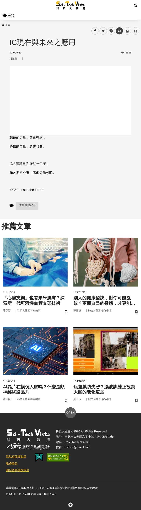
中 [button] (119, 31)
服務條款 (12, 463)
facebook (95, 31)
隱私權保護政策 (16, 456)
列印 (127, 31)
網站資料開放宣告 (17, 470)
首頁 (5, 24)
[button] (135, 5)
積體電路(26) (27, 205)
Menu (5, 5)
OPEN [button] (70, 412)
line (110, 31)
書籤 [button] (135, 31)
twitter (103, 31)
